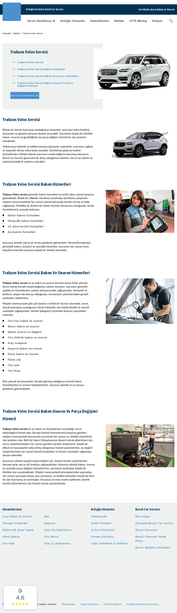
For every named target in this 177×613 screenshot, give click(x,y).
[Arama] (170, 20)
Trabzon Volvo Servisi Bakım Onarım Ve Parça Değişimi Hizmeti (45, 84)
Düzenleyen (68, 604)
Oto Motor (51, 536)
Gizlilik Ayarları (113, 604)
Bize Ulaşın (142, 516)
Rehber (119, 20)
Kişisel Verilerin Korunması (143, 604)
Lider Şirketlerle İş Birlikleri (109, 543)
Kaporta (49, 523)
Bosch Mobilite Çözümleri (152, 547)
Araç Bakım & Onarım (17, 516)
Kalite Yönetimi (101, 523)
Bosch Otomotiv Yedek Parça (150, 538)
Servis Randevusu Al (41, 20)
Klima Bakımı (11, 536)
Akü (46, 516)
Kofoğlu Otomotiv (72, 20)
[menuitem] (41, 21)
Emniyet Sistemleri (15, 523)
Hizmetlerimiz (99, 20)
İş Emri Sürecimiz (103, 530)
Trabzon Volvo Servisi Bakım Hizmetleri (41, 69)
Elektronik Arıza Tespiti (18, 530)
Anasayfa (7, 33)
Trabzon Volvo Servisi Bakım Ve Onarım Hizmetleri (47, 76)
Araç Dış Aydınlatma (57, 530)
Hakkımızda (99, 516)
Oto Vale (8, 543)
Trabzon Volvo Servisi (30, 62)
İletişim (157, 20)
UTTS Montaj (138, 20)
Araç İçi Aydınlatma (57, 543)
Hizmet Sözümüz (102, 536)
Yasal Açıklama (90, 604)
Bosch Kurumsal (146, 530)
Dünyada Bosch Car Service (154, 523)
